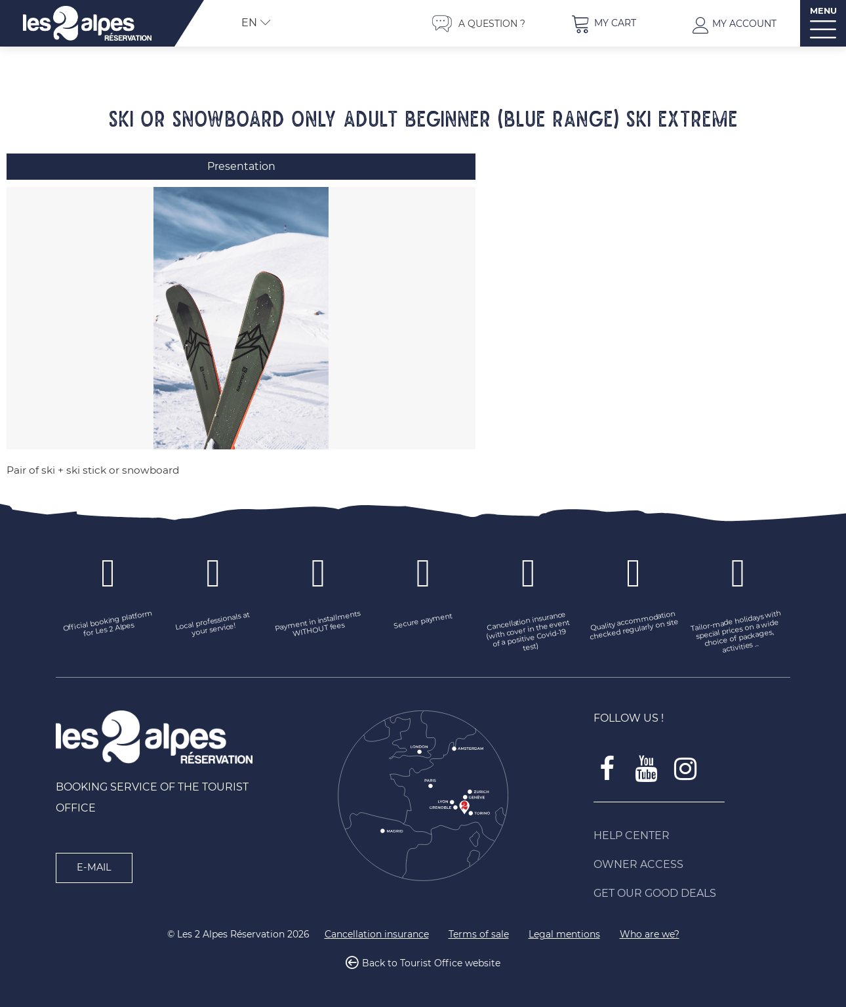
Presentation (241, 166)
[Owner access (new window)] (692, 865)
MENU (823, 11)
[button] (603, 23)
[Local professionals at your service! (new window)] (213, 625)
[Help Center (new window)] (692, 836)
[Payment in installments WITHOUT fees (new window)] (318, 625)
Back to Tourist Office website (431, 964)
